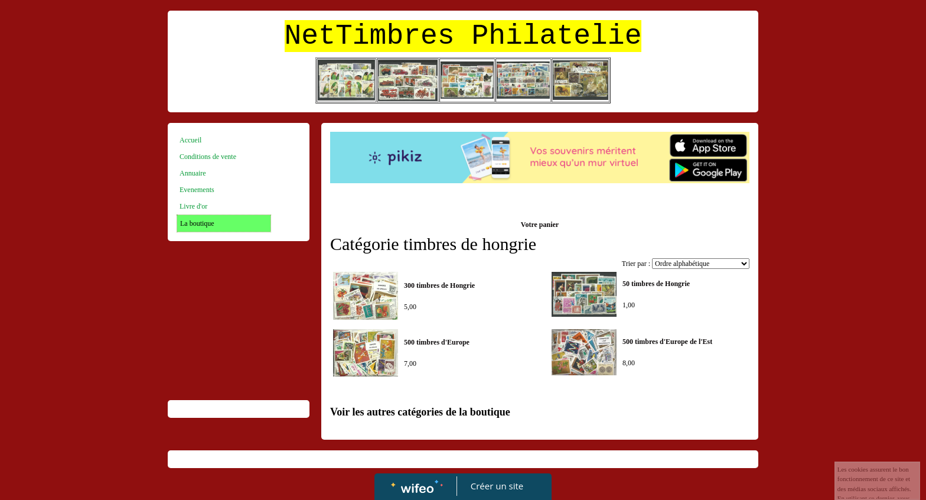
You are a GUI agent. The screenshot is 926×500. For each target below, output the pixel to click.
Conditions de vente (208, 156)
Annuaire (193, 173)
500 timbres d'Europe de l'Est (667, 341)
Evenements (197, 190)
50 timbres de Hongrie (656, 284)
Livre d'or (193, 206)
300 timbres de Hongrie (439, 285)
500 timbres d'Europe (436, 342)
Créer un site (497, 486)
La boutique (197, 223)
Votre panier (540, 224)
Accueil (190, 140)
